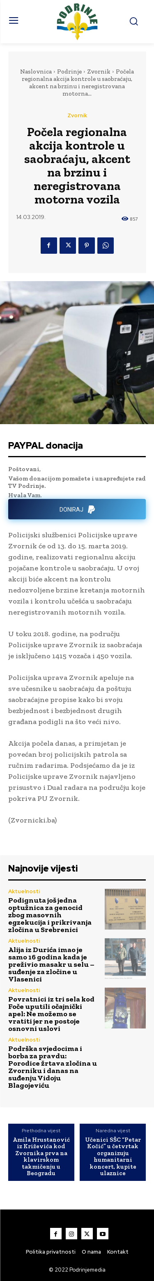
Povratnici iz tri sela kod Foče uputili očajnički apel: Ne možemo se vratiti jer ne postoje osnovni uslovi (51, 1014)
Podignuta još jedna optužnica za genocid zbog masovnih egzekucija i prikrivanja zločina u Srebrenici (50, 915)
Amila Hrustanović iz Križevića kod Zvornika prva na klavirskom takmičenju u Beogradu (41, 1156)
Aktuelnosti (24, 891)
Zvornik (98, 71)
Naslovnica (36, 71)
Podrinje (69, 71)
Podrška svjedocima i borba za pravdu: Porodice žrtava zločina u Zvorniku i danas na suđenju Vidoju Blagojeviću (52, 1067)
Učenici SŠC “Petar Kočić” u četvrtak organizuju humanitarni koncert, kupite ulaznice (113, 1156)
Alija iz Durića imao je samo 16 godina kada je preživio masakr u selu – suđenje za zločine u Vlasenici (51, 964)
